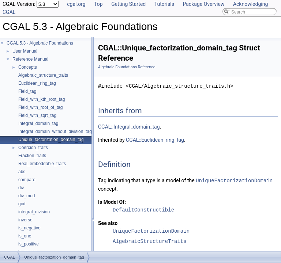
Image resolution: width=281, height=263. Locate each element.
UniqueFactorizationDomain (234, 180)
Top (98, 4)
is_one (24, 236)
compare (26, 179)
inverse (25, 219)
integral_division (34, 211)
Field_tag (27, 91)
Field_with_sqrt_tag (37, 115)
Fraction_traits (32, 155)
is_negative (29, 227)
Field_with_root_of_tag (40, 107)
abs (21, 171)
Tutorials (164, 4)
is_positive (28, 244)
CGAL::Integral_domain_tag (129, 127)
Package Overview (203, 4)
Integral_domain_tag (38, 123)
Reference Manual (30, 59)
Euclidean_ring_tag (37, 83)
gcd (21, 203)
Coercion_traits (33, 147)
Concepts (27, 67)
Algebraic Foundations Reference (127, 67)
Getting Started (128, 4)
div (21, 187)
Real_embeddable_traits (42, 163)
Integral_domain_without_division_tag (55, 131)
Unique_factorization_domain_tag (51, 139)
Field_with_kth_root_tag (41, 99)
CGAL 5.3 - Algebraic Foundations (40, 43)
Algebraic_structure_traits (43, 75)
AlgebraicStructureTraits (150, 240)
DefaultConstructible (143, 209)
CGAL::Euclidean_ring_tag (155, 140)
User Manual (24, 51)
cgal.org (76, 4)
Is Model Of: (112, 202)
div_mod (26, 195)
